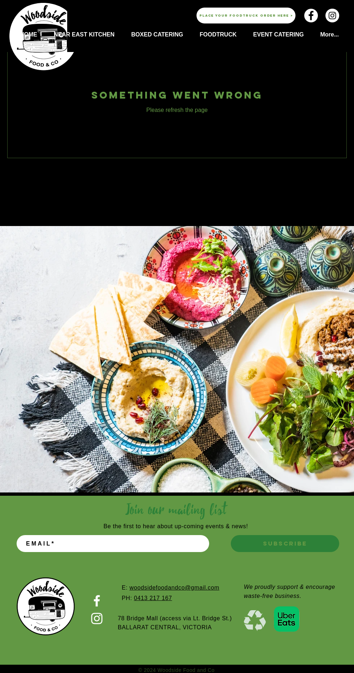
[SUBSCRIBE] (285, 543)
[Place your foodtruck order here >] (246, 15)
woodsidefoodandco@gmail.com (174, 588)
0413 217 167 (153, 598)
